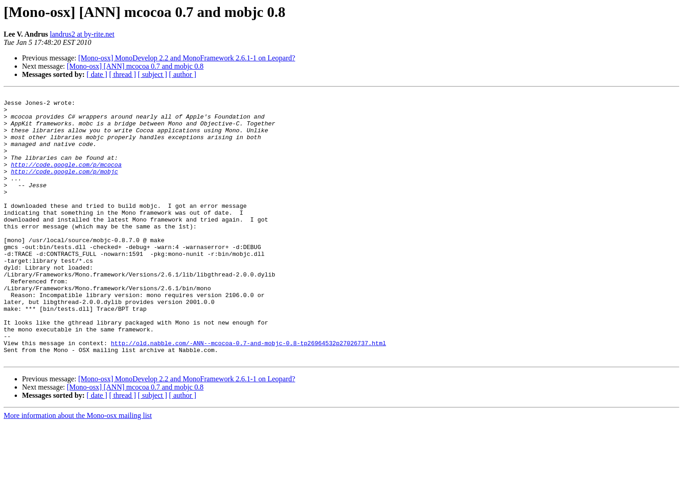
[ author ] (183, 74)
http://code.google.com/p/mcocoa (66, 179)
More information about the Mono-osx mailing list (78, 469)
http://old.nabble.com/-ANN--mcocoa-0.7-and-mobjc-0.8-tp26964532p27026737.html (248, 394)
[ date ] (97, 74)
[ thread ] (122, 74)
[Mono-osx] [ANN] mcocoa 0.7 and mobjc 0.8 (135, 66)
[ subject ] (152, 74)
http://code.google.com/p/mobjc (64, 188)
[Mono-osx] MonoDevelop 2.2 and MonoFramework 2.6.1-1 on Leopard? (186, 58)
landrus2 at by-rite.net (82, 34)
